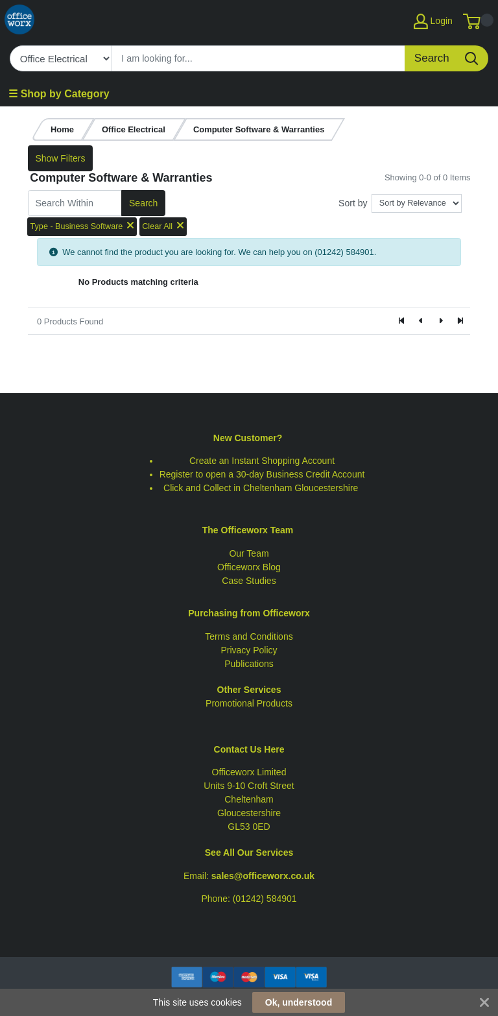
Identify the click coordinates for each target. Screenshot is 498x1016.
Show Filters (60, 158)
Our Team (248, 553)
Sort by (352, 203)
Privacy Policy (248, 650)
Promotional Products (249, 703)
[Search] (259, 58)
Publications (249, 664)
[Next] (440, 321)
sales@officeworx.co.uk (262, 876)
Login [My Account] (433, 21)
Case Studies (249, 580)
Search (143, 203)
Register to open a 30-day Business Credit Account (262, 474)
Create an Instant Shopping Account (262, 460)
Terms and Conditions (248, 636)
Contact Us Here (249, 749)
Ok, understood (298, 1002)
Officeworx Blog (249, 567)
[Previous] (421, 321)
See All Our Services (249, 852)
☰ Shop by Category (58, 93)
